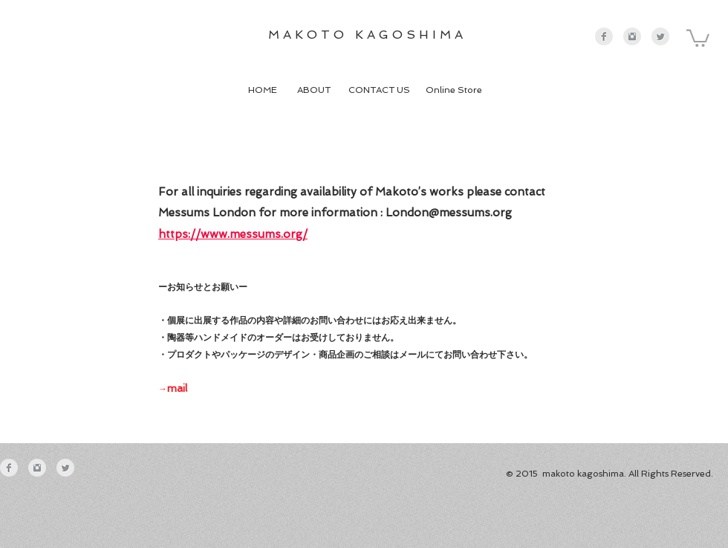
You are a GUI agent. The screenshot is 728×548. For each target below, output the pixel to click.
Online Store (455, 90)
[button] (697, 37)
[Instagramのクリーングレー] (632, 36)
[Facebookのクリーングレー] (604, 36)
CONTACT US (381, 90)
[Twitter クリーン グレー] (660, 36)
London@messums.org (449, 212)
